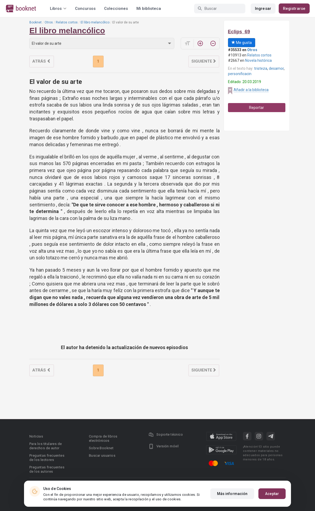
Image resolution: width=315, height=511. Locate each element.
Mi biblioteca (148, 8)
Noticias (36, 436)
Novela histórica (258, 60)
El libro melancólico (95, 22)
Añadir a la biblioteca (251, 90)
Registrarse (294, 8)
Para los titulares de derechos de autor (45, 446)
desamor (276, 68)
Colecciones (116, 8)
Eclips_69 (239, 31)
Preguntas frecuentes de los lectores (46, 457)
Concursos (85, 8)
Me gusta (241, 42)
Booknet (35, 22)
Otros (49, 22)
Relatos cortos (67, 22)
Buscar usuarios (102, 455)
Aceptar (272, 494)
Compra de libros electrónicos (103, 438)
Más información (232, 494)
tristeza (260, 68)
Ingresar (263, 8)
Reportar (256, 107)
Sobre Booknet (101, 448)
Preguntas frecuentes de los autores (46, 469)
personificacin (239, 74)
